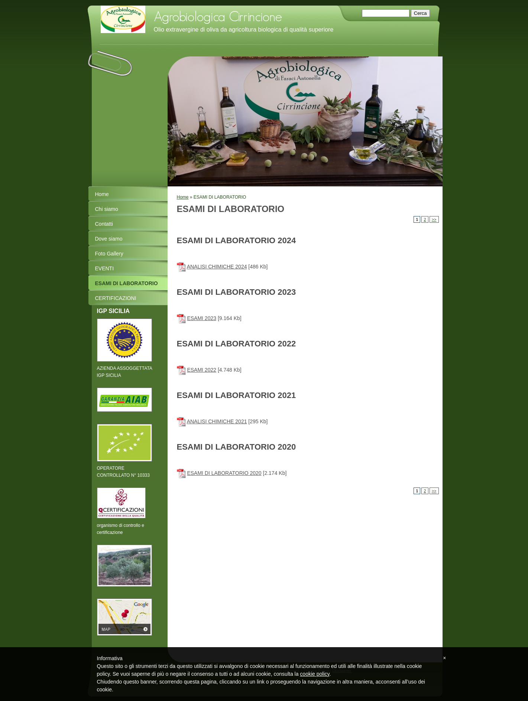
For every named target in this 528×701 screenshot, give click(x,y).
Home (183, 197)
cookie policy (314, 674)
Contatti (104, 224)
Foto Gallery (109, 254)
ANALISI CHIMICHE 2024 (217, 267)
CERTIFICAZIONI (115, 298)
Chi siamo (106, 209)
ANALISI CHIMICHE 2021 (217, 421)
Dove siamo (109, 239)
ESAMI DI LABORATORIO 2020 (224, 473)
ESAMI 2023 (201, 318)
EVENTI (104, 268)
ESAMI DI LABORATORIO (126, 283)
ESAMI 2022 (201, 370)
